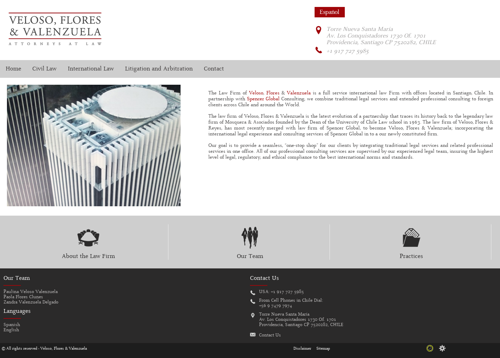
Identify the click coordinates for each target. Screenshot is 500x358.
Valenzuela (299, 93)
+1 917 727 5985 (287, 291)
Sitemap (323, 349)
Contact (214, 69)
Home (13, 69)
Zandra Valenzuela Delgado (30, 302)
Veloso (256, 93)
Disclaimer (302, 349)
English (11, 330)
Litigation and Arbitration (159, 69)
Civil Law (44, 69)
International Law (91, 69)
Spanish (11, 324)
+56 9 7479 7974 (275, 305)
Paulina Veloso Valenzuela (30, 291)
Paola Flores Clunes (23, 297)
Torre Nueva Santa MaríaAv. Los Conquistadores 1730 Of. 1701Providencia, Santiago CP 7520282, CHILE (301, 319)
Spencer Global (263, 99)
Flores (273, 93)
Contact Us (270, 335)
